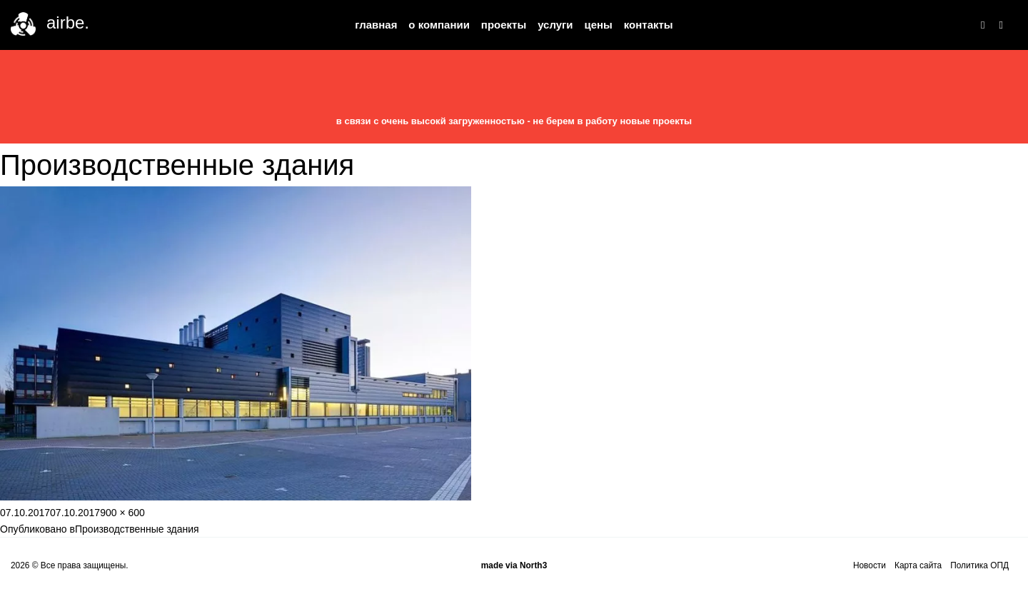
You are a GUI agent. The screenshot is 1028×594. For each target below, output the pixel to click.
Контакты (648, 25)
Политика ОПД (979, 565)
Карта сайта (918, 565)
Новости (869, 565)
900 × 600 (122, 512)
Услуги (555, 25)
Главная (376, 25)
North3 (533, 565)
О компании (439, 25)
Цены (598, 25)
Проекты (503, 25)
